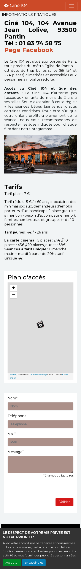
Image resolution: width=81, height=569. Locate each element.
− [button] (13, 295)
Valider (64, 502)
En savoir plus (34, 562)
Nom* (12, 398)
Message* (16, 452)
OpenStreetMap (38, 374)
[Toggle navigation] (71, 6)
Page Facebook (28, 49)
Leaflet (12, 374)
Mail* (12, 434)
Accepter (12, 562)
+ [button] (13, 288)
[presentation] (40, 489)
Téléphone (17, 416)
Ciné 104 (15, 5)
